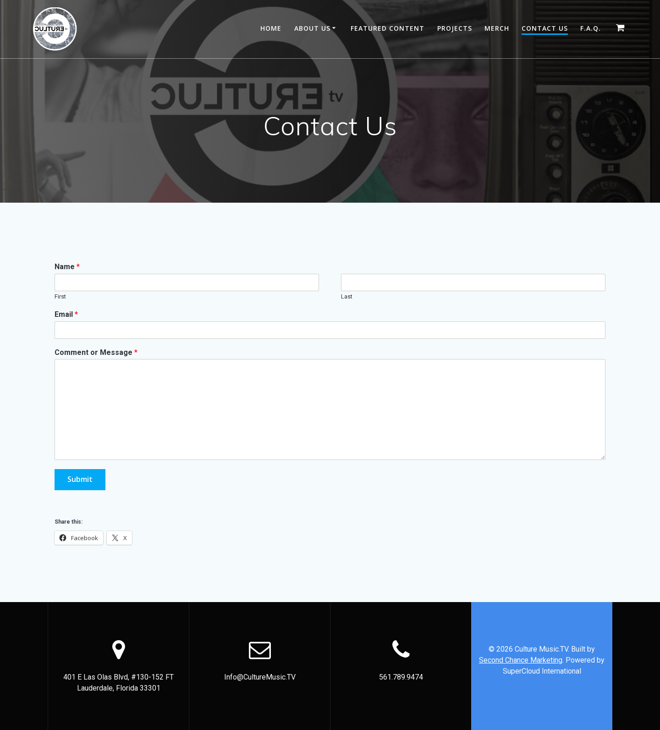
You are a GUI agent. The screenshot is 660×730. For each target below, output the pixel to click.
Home (270, 28)
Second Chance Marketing (520, 660)
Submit (80, 480)
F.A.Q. (590, 28)
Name (67, 266)
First (60, 296)
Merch (496, 28)
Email (66, 314)
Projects (454, 28)
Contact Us (545, 28)
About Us (312, 28)
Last (346, 296)
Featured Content (387, 28)
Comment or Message (96, 352)
